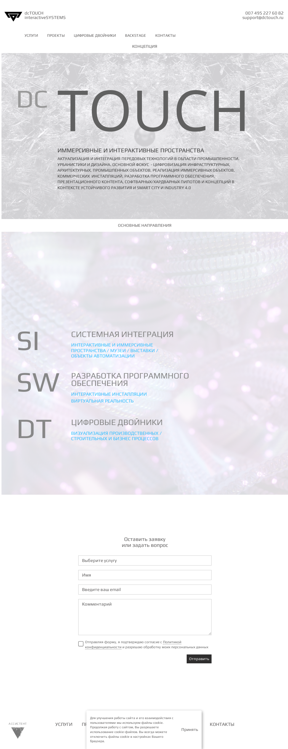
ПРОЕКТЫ (56, 35)
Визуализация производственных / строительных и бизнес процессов (116, 435)
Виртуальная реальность (102, 401)
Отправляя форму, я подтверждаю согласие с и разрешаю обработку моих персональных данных (146, 644)
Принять (189, 729)
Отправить (199, 659)
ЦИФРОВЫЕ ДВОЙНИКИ (95, 35)
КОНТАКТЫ (165, 35)
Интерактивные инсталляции (109, 394)
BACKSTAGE (135, 35)
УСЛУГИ (31, 35)
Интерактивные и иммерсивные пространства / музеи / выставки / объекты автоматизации (114, 350)
